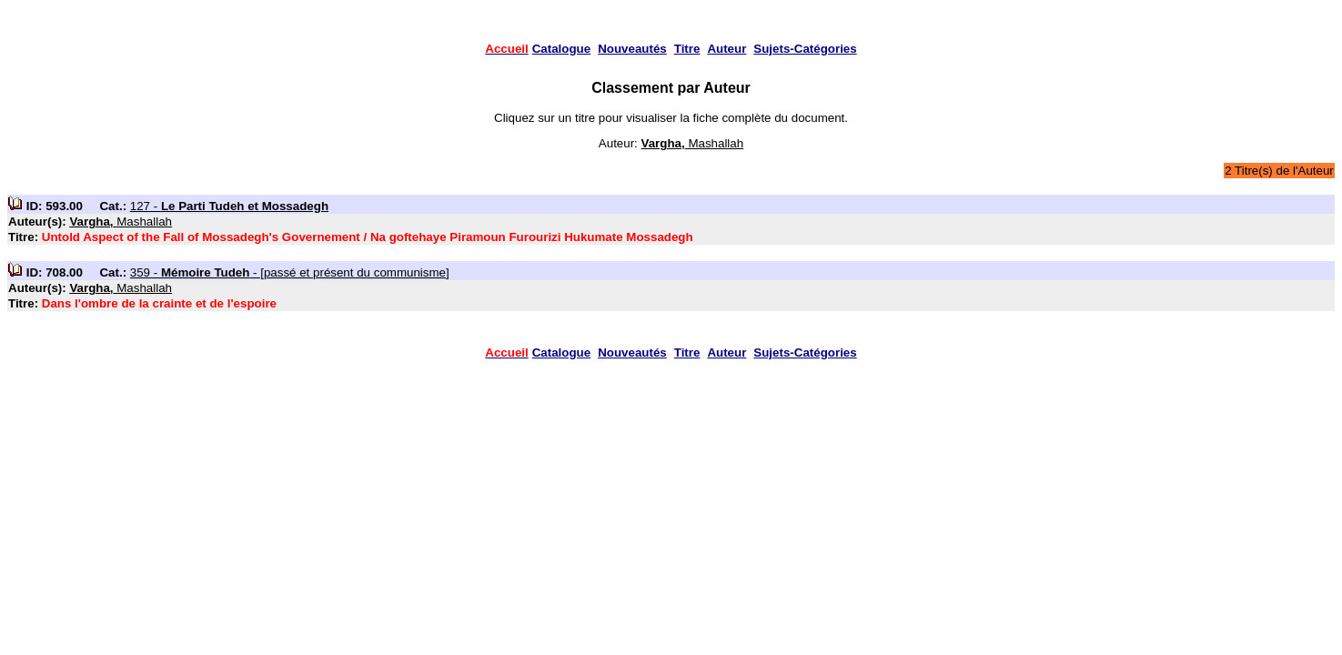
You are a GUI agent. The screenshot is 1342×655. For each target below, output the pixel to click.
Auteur (726, 48)
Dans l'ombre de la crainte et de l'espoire (159, 303)
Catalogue (561, 48)
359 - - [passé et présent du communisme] (289, 272)
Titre (687, 48)
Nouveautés (632, 48)
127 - (229, 206)
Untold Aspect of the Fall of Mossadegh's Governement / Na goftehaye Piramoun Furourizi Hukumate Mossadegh (367, 237)
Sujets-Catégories (804, 48)
